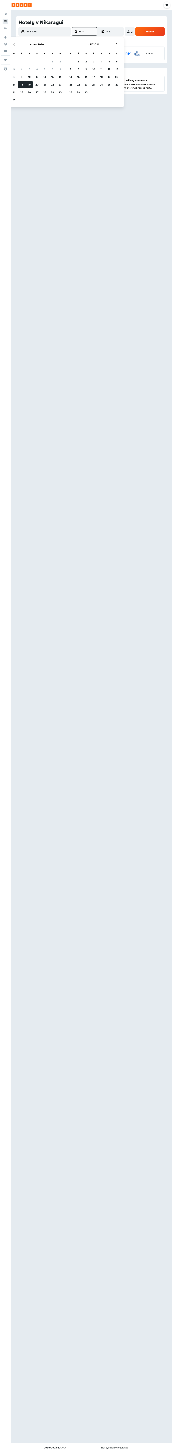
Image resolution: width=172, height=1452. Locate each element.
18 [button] (21, 84)
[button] (5, 5)
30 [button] (60, 92)
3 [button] (14, 69)
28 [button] (44, 92)
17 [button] (14, 84)
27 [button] (37, 92)
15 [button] (52, 76)
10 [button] (14, 76)
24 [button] (13, 92)
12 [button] (29, 76)
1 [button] (52, 61)
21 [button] (45, 84)
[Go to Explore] (5, 37)
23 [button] (60, 84)
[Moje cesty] (5, 60)
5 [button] (29, 69)
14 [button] (45, 76)
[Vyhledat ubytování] (5, 21)
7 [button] (44, 69)
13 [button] (37, 76)
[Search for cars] (5, 28)
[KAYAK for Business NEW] (5, 51)
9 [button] (60, 69)
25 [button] (21, 92)
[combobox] (48, 31)
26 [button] (29, 92)
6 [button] (37, 69)
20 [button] (37, 84)
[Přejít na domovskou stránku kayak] (22, 5)
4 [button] (21, 69)
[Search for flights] (5, 15)
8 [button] (52, 69)
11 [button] (22, 76)
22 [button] (52, 84)
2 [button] (60, 61)
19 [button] (29, 84)
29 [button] (52, 92)
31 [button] (14, 100)
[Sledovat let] (5, 44)
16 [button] (60, 76)
